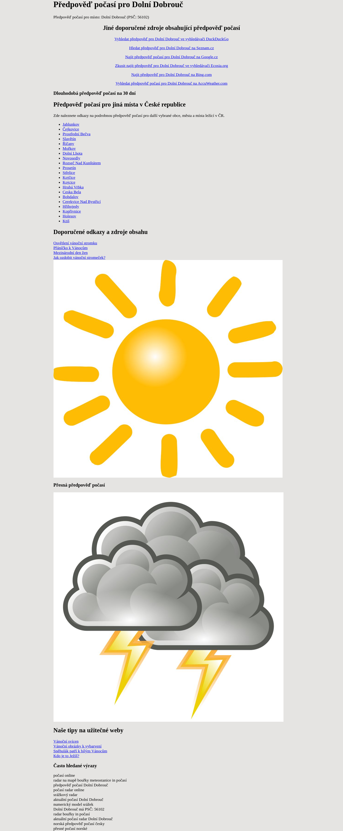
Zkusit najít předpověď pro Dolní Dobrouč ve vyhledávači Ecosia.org (171, 65)
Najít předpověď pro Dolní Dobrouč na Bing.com (171, 74)
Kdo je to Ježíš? (66, 755)
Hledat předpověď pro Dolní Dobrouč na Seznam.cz (171, 48)
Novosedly (71, 158)
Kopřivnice (72, 211)
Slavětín (69, 138)
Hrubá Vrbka (73, 187)
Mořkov (69, 148)
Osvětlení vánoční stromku (75, 243)
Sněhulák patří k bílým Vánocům (80, 751)
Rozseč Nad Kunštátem (82, 163)
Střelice (69, 172)
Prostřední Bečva (77, 134)
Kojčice (69, 177)
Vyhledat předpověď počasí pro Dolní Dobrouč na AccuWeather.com (171, 83)
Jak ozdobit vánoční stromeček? (79, 257)
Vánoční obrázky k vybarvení (78, 746)
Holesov (69, 216)
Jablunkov (71, 124)
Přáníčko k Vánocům (71, 247)
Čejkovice (71, 129)
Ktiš (66, 221)
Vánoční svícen (66, 741)
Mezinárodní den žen (71, 252)
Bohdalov (70, 196)
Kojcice (69, 182)
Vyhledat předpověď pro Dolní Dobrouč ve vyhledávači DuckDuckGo (171, 39)
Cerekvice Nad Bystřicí (82, 201)
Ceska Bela (72, 192)
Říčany (68, 143)
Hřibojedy (71, 206)
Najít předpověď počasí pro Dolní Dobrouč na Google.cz (171, 57)
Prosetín (69, 167)
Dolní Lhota (73, 153)
